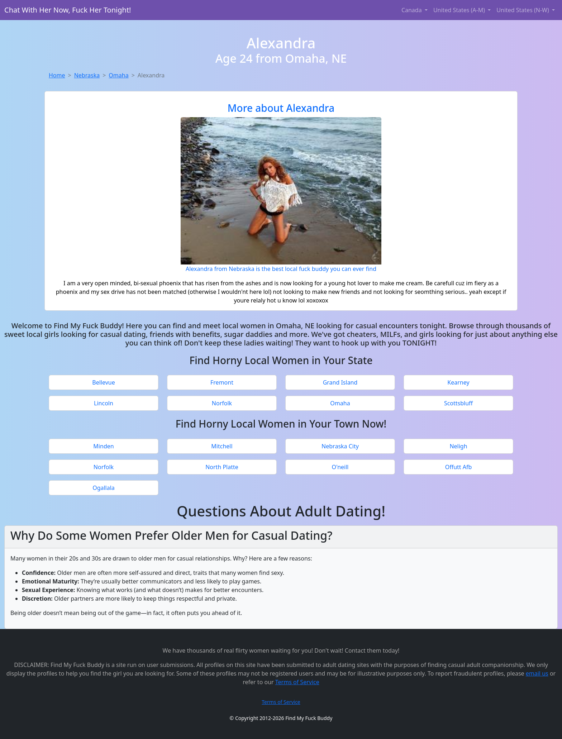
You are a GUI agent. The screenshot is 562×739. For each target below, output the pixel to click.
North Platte (221, 467)
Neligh (458, 446)
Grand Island (340, 382)
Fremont (221, 382)
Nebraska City (340, 446)
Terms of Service (297, 682)
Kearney (458, 382)
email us (537, 673)
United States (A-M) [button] (459, 10)
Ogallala (103, 488)
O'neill (340, 467)
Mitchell (221, 446)
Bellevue (103, 382)
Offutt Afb (458, 467)
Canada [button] (412, 10)
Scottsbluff (458, 403)
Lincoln (103, 403)
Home (57, 75)
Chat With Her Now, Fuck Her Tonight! (67, 10)
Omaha (118, 75)
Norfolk (222, 403)
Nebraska (87, 75)
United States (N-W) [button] (523, 10)
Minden (103, 446)
